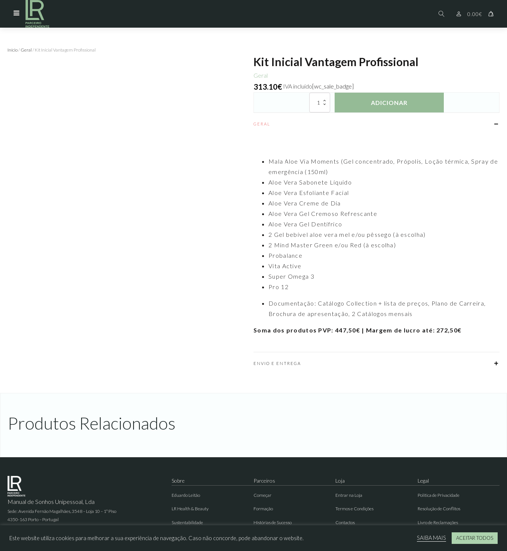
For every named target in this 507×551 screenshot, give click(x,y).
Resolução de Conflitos (439, 508)
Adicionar (389, 102)
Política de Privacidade (439, 495)
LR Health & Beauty (190, 508)
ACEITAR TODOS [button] (474, 538)
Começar (262, 495)
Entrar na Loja (348, 495)
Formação (263, 508)
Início (12, 50)
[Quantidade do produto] (319, 102)
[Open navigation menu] (16, 14)
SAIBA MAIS (431, 538)
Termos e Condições (354, 508)
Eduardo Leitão (186, 495)
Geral (26, 50)
